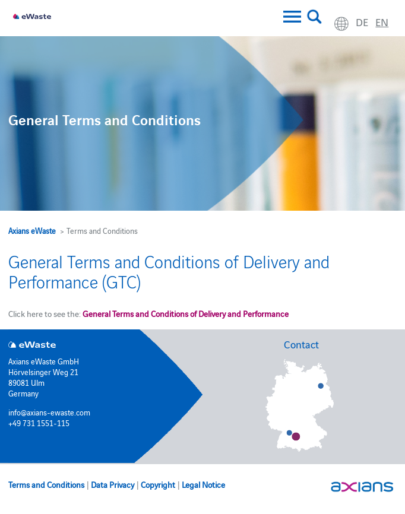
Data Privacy (112, 484)
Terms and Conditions (46, 484)
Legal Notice (203, 484)
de (362, 21)
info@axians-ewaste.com (49, 412)
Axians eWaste (32, 230)
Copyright (158, 484)
